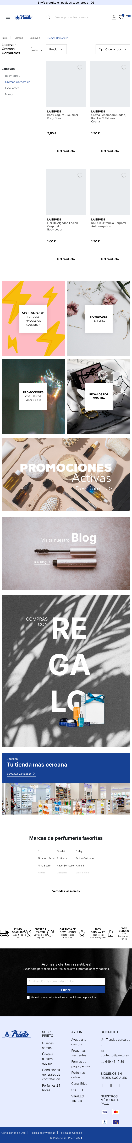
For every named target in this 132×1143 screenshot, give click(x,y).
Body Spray (12, 75)
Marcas (19, 37)
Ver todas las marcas (66, 891)
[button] (128, 17)
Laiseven (35, 37)
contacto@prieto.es (115, 1055)
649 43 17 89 (114, 1061)
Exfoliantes (12, 88)
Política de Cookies (70, 1132)
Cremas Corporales (17, 82)
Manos (9, 94)
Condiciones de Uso (13, 1132)
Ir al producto (66, 151)
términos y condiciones (68, 997)
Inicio (5, 37)
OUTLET (77, 1090)
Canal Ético (79, 1083)
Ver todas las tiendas (21, 774)
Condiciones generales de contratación (51, 1074)
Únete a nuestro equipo (47, 1058)
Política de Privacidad (43, 1132)
